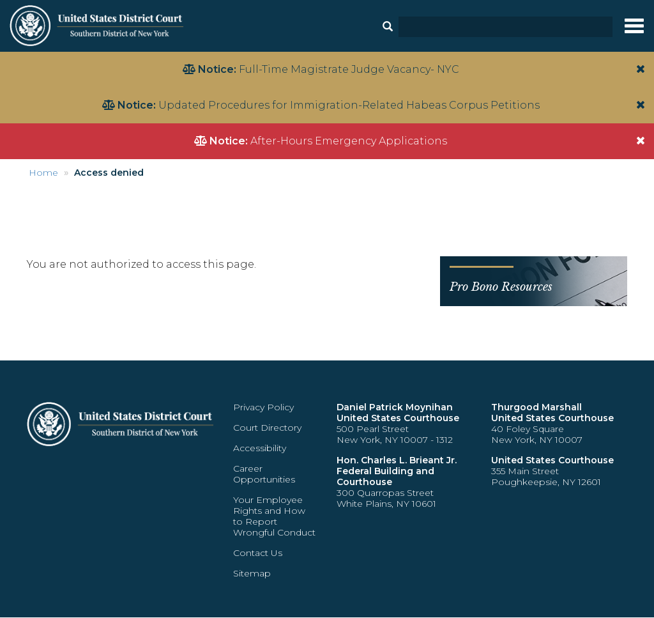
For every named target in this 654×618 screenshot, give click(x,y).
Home (43, 172)
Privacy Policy (263, 407)
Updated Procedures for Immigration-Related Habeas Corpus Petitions (349, 105)
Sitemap (252, 573)
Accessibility (259, 448)
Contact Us (257, 553)
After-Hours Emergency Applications (348, 141)
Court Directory (267, 427)
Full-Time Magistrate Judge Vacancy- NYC (349, 69)
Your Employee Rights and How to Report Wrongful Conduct (274, 516)
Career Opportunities (264, 474)
